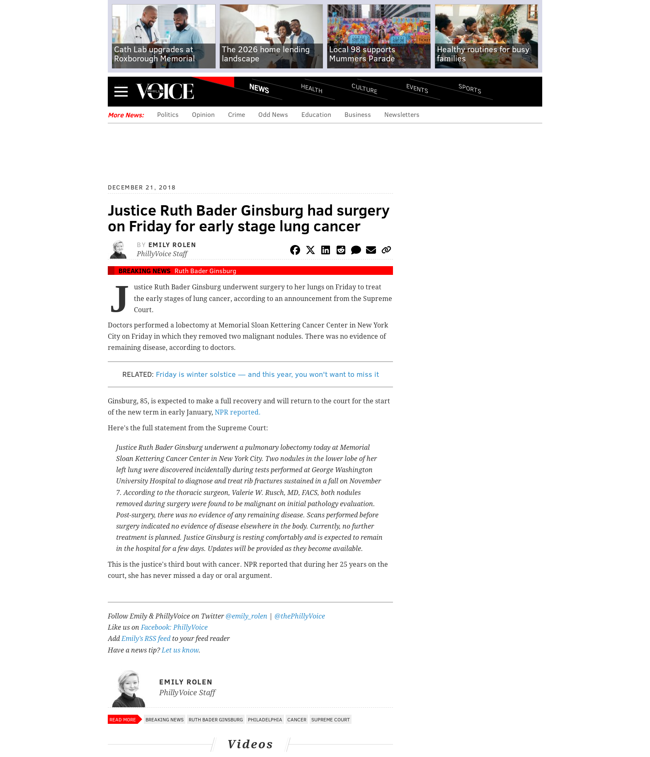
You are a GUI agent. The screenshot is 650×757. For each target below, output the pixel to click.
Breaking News (145, 270)
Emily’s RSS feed (145, 639)
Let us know (180, 650)
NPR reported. (238, 412)
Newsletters (402, 114)
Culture (364, 88)
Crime (236, 114)
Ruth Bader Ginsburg (205, 270)
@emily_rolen (246, 616)
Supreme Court (330, 719)
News (259, 88)
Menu (121, 91)
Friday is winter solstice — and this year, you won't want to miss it (267, 374)
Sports (469, 88)
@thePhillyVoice (299, 616)
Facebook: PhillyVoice (174, 627)
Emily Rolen (172, 244)
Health (312, 88)
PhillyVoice (164, 91)
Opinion (203, 114)
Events (417, 88)
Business (357, 114)
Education (316, 114)
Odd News (273, 114)
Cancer (296, 719)
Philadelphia (265, 719)
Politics (168, 114)
